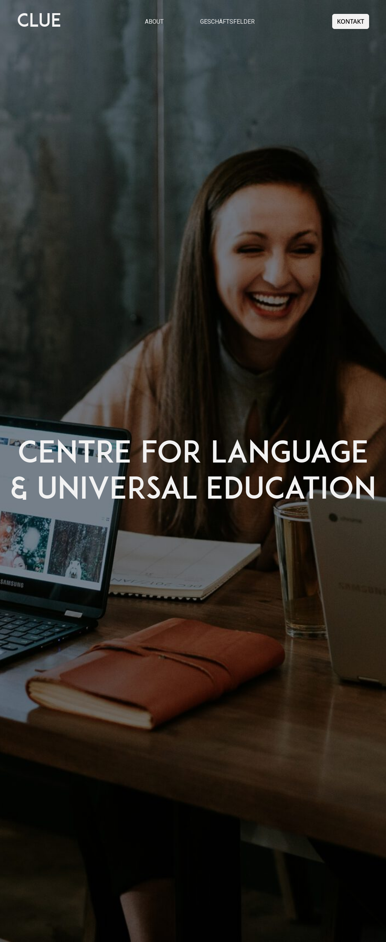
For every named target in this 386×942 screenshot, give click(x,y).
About (154, 21)
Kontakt (350, 21)
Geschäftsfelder (227, 21)
